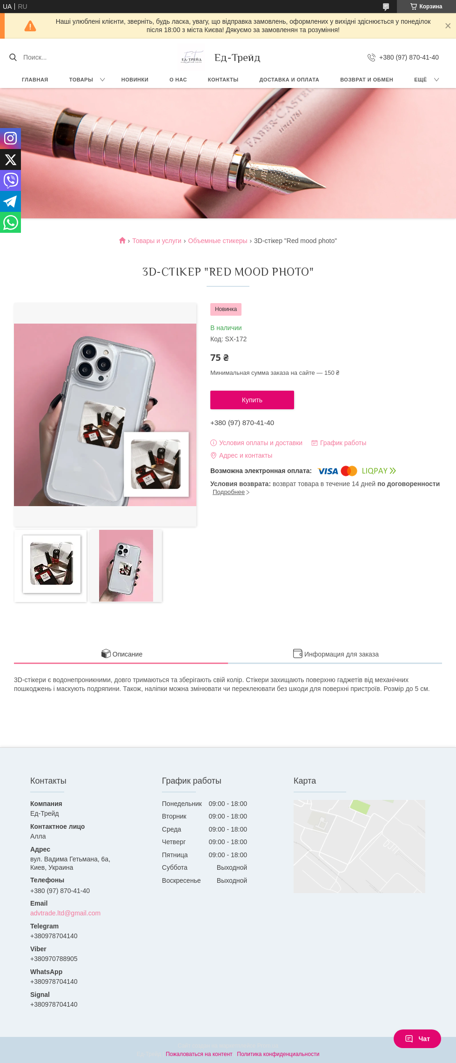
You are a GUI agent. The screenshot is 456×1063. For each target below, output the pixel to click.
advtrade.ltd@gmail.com (65, 913)
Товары (81, 79)
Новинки (134, 79)
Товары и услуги (156, 240)
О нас (178, 79)
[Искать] (12, 57)
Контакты (223, 79)
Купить (252, 400)
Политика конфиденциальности (278, 1054)
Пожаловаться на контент (199, 1054)
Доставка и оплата (290, 79)
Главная (35, 79)
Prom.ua (267, 1046)
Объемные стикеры (217, 240)
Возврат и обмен (366, 79)
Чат (417, 1039)
